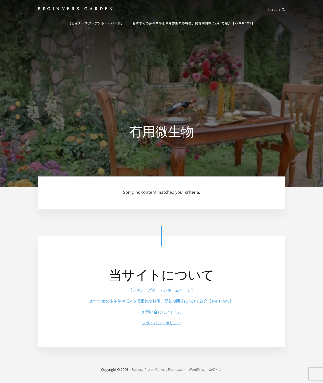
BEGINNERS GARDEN (76, 8)
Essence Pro (141, 369)
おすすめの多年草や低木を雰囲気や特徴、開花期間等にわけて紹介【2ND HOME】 (162, 301)
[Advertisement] (161, 67)
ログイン (215, 369)
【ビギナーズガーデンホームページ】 (161, 290)
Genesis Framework (170, 369)
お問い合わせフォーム (161, 312)
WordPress (197, 369)
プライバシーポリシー (161, 323)
